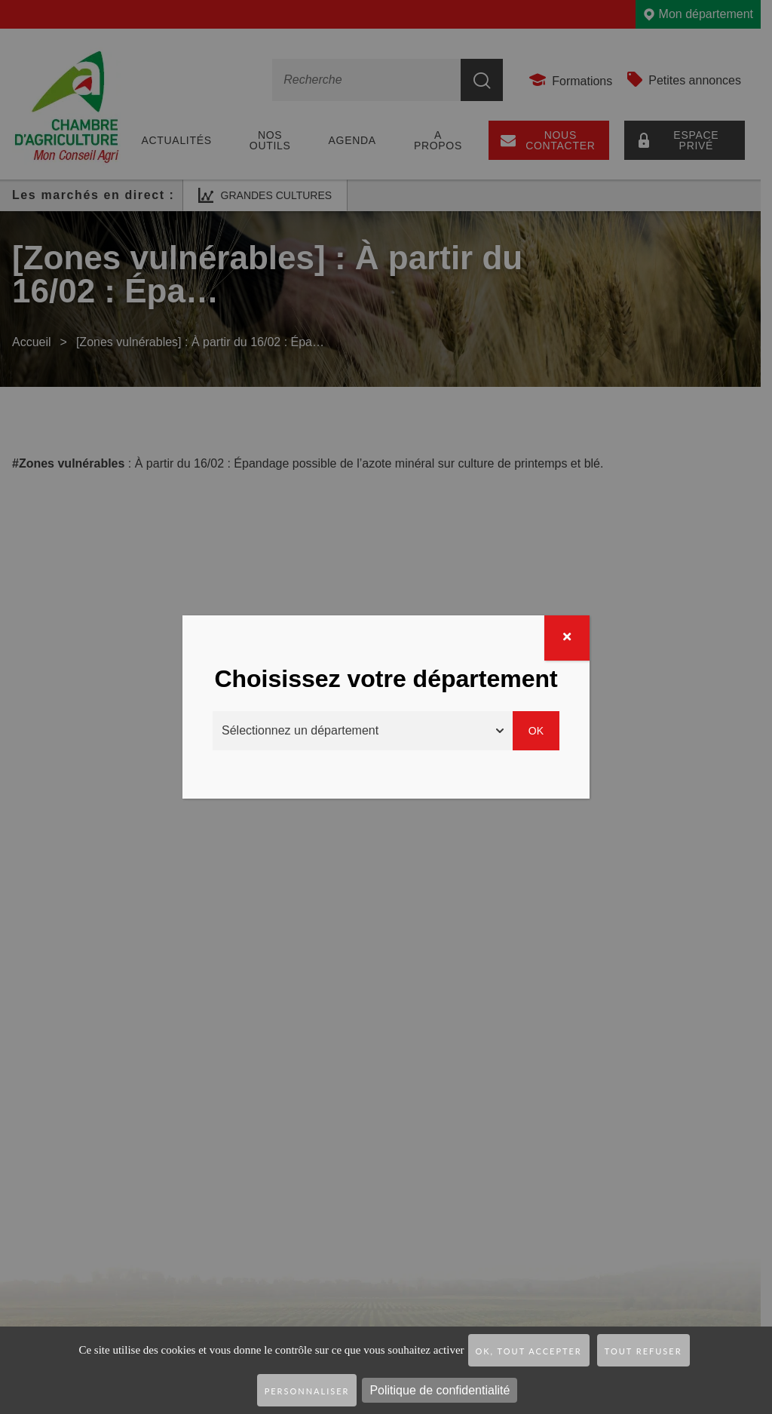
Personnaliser (307, 1391)
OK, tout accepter (529, 1351)
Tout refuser (643, 1351)
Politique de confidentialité (439, 1390)
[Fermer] (567, 638)
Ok (536, 731)
